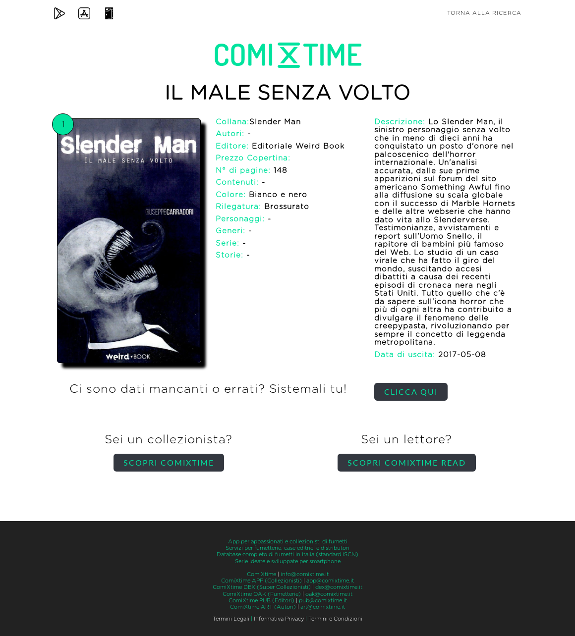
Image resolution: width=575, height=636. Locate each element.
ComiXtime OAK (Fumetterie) (262, 594)
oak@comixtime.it (328, 594)
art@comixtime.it (322, 607)
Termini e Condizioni (335, 619)
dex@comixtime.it (338, 587)
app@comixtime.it (330, 580)
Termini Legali (231, 619)
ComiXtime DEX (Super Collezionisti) (262, 587)
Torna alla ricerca (484, 13)
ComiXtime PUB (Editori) (261, 600)
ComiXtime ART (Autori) (263, 607)
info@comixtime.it (305, 574)
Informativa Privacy (279, 619)
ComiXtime (261, 574)
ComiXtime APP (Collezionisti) (261, 580)
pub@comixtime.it (323, 600)
